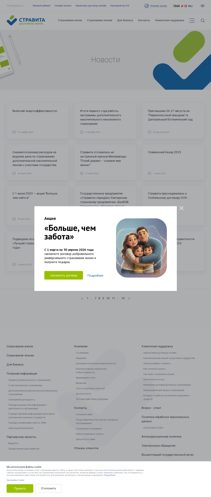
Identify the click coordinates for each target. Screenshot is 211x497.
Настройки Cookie (15, 480)
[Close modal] (181, 208)
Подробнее (109, 475)
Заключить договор (63, 275)
